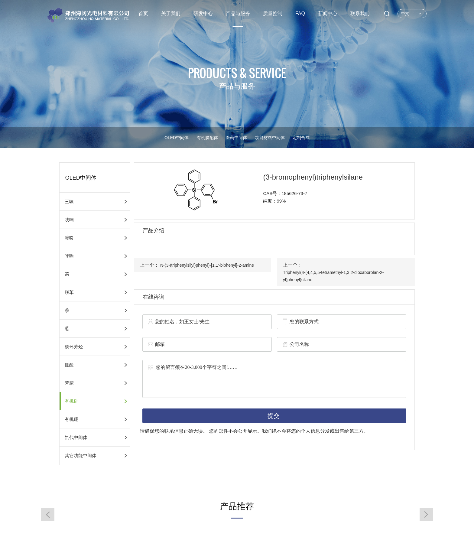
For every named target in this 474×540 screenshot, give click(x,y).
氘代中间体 (76, 437)
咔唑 (69, 256)
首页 (143, 13)
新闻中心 (327, 13)
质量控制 (272, 13)
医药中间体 (236, 137)
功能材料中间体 (270, 137)
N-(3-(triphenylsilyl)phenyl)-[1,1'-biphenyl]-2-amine (207, 265)
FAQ (300, 13)
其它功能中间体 (80, 455)
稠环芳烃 (74, 346)
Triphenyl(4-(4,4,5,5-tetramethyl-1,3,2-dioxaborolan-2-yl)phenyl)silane (333, 276)
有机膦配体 (207, 137)
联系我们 (360, 13)
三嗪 (69, 201)
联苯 (69, 292)
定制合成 (301, 137)
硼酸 (69, 364)
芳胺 (69, 382)
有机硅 (71, 401)
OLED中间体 (176, 137)
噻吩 (69, 237)
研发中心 (203, 13)
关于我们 (170, 13)
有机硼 (71, 419)
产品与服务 (238, 13)
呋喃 (69, 219)
